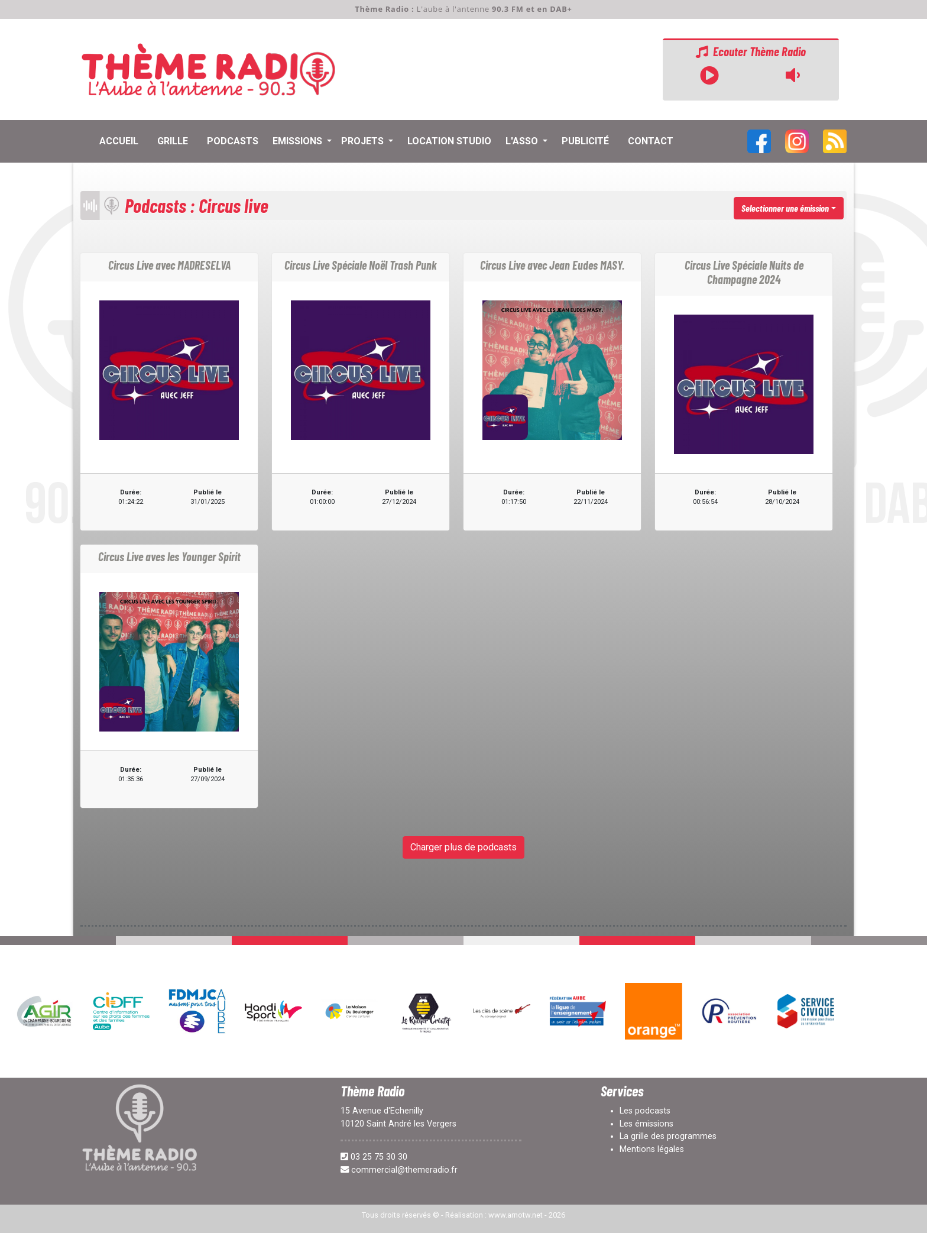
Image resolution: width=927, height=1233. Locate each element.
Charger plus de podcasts (463, 847)
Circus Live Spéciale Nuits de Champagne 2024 (744, 272)
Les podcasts (645, 1111)
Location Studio (449, 141)
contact (650, 141)
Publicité (585, 141)
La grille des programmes (668, 1136)
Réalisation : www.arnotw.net (494, 1215)
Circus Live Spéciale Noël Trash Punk (360, 265)
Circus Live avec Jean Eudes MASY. (552, 265)
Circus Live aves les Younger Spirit (169, 556)
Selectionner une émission (785, 207)
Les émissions (646, 1124)
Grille (172, 141)
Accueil (118, 141)
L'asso (522, 141)
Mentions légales (652, 1149)
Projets (363, 141)
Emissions (299, 141)
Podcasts (232, 141)
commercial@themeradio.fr (404, 1170)
